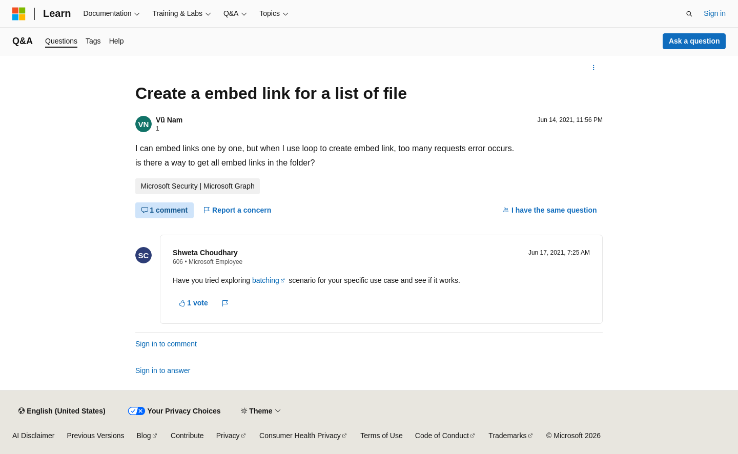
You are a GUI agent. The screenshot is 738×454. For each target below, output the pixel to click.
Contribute (187, 435)
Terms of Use (381, 435)
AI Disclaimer (33, 435)
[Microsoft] (19, 13)
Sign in (715, 13)
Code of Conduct (442, 435)
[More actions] (594, 67)
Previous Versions (95, 435)
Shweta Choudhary (205, 253)
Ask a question (694, 41)
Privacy (228, 435)
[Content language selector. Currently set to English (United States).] (61, 411)
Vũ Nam (169, 120)
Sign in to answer (162, 370)
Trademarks (507, 435)
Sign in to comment (166, 344)
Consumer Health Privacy (300, 435)
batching (265, 280)
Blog (144, 435)
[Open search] (689, 14)
